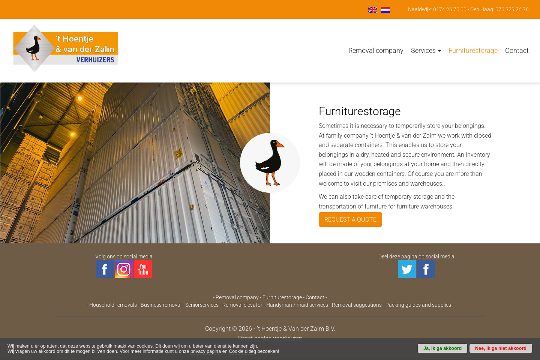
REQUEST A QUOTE (350, 219)
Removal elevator (242, 305)
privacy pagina (205, 351)
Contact (517, 50)
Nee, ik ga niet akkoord (500, 348)
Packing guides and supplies (418, 305)
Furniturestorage (473, 50)
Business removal (161, 305)
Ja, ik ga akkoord (442, 348)
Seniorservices (202, 305)
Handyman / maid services (297, 305)
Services (426, 50)
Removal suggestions (357, 305)
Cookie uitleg (242, 351)
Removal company (376, 50)
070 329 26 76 (512, 9)
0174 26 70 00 (449, 9)
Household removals (113, 305)
